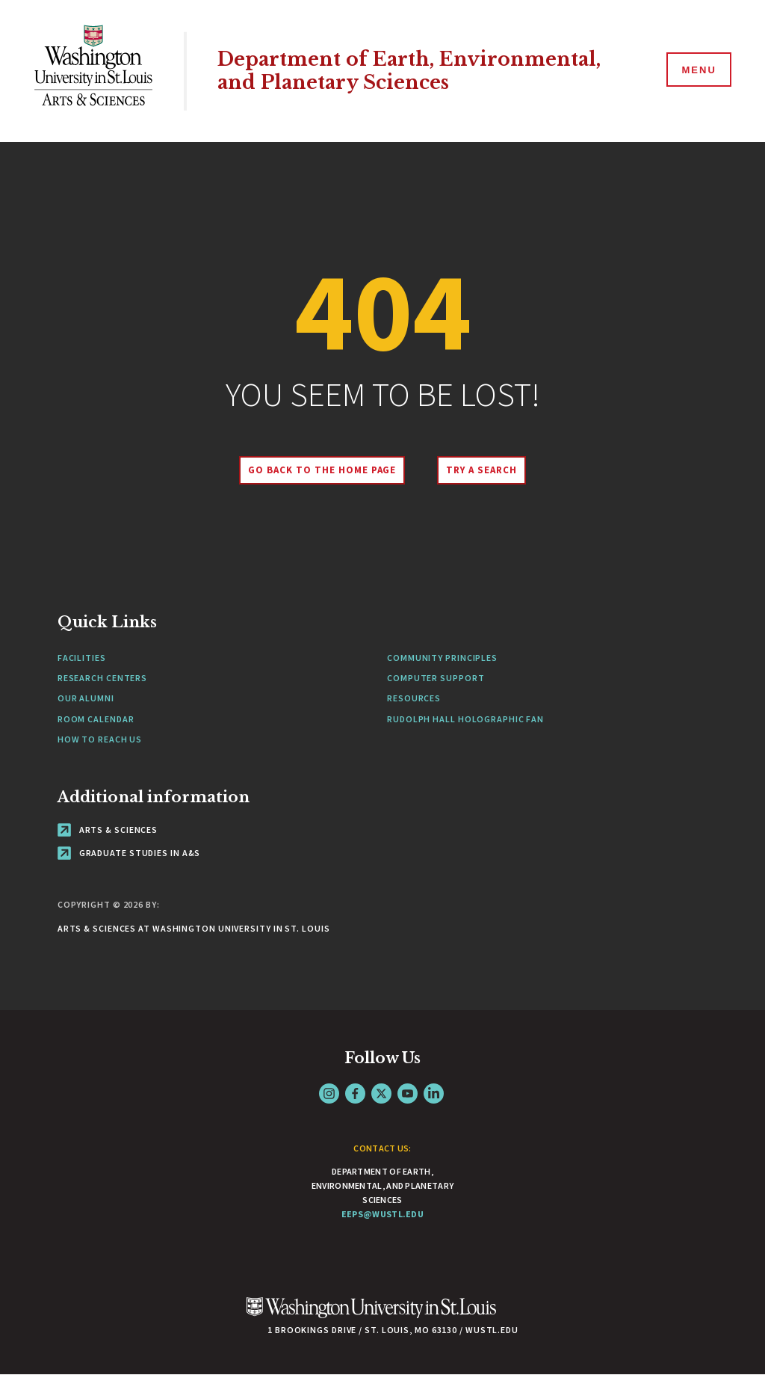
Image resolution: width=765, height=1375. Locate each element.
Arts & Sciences (108, 829)
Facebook (355, 1093)
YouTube (407, 1093)
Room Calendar (96, 719)
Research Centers (102, 677)
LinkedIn (433, 1093)
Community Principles (442, 657)
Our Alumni (86, 698)
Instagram (329, 1093)
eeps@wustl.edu (382, 1213)
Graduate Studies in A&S (129, 852)
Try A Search (481, 470)
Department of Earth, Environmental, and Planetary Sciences (409, 71)
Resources (414, 698)
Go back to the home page (322, 470)
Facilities (82, 657)
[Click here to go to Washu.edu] (371, 1315)
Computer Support (435, 677)
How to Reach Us (100, 739)
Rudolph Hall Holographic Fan (465, 719)
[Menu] (697, 70)
